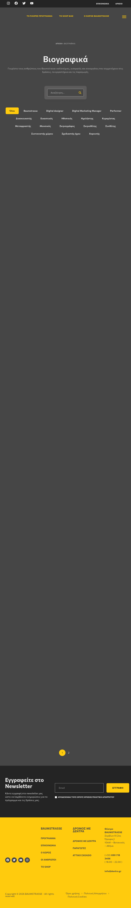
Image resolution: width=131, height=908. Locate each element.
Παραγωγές (79, 848)
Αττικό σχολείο (82, 855)
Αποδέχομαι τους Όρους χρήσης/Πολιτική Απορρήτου (86, 797)
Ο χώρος (46, 852)
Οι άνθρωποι (48, 859)
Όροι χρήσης (73, 893)
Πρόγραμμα (48, 838)
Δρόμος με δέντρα (84, 841)
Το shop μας (66, 16)
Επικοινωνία (102, 4)
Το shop (46, 867)
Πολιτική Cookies (77, 896)
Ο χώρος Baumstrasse (95, 16)
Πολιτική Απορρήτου (95, 893)
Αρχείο (119, 4)
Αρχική (59, 43)
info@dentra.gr (113, 871)
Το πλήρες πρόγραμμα (37, 16)
